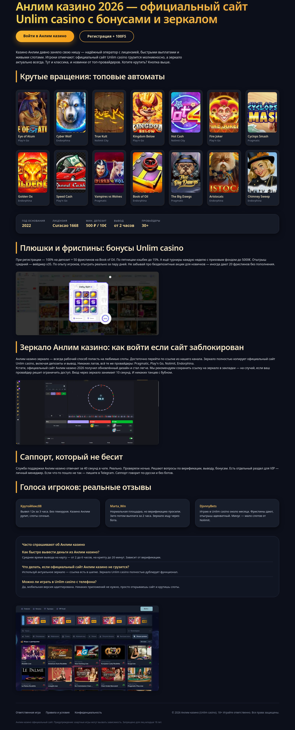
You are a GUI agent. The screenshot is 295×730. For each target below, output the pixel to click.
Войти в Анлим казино (45, 35)
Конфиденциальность (88, 712)
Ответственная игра (28, 712)
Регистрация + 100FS (106, 36)
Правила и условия (57, 712)
